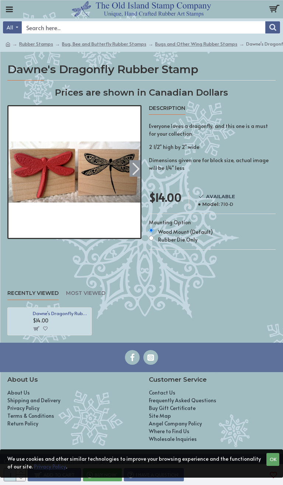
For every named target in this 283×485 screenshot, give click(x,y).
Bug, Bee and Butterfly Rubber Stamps (104, 43)
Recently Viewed (33, 293)
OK (273, 459)
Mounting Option (170, 222)
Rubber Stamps (36, 43)
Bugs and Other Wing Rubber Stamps (196, 43)
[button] (135, 168)
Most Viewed (85, 293)
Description (167, 108)
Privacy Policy (50, 466)
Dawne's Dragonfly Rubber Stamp (61, 313)
